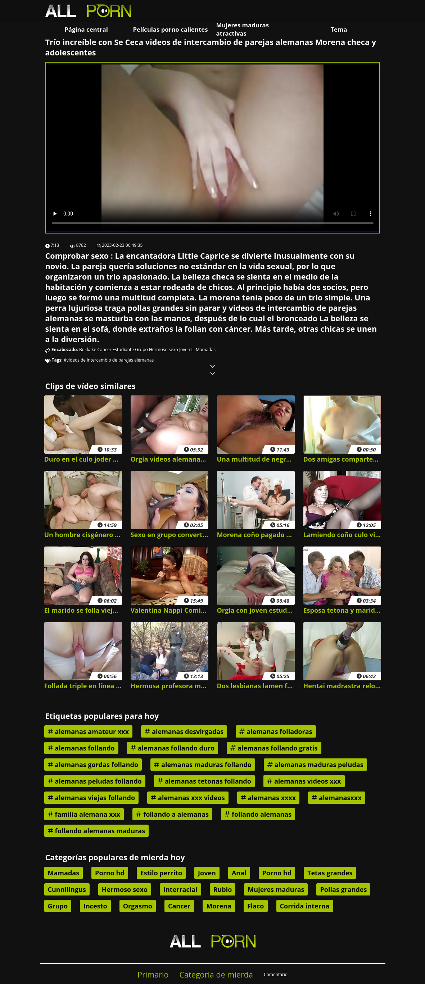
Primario (153, 974)
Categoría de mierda (216, 974)
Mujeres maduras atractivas (242, 29)
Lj (193, 349)
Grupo (141, 349)
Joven (184, 349)
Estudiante (123, 349)
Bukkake (87, 349)
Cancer (105, 349)
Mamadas (206, 349)
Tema (338, 29)
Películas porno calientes (170, 29)
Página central (86, 29)
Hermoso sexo (163, 349)
